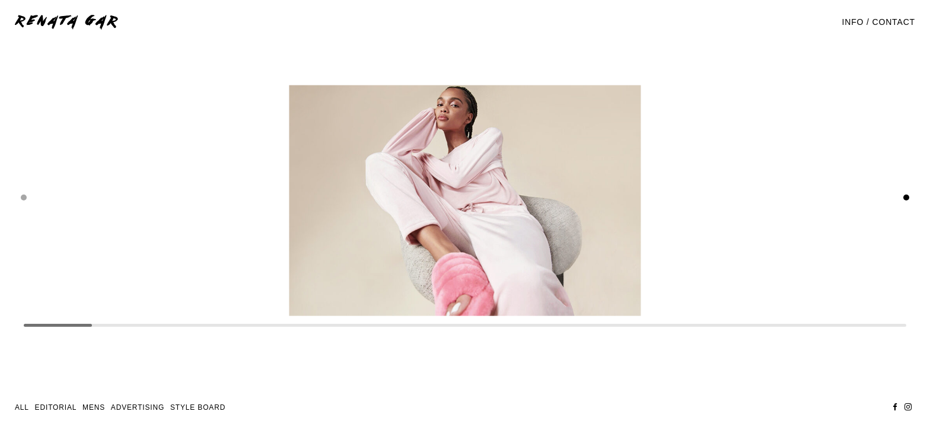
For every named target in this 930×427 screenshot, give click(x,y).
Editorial (56, 407)
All (22, 407)
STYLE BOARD (197, 407)
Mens (93, 407)
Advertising (137, 407)
